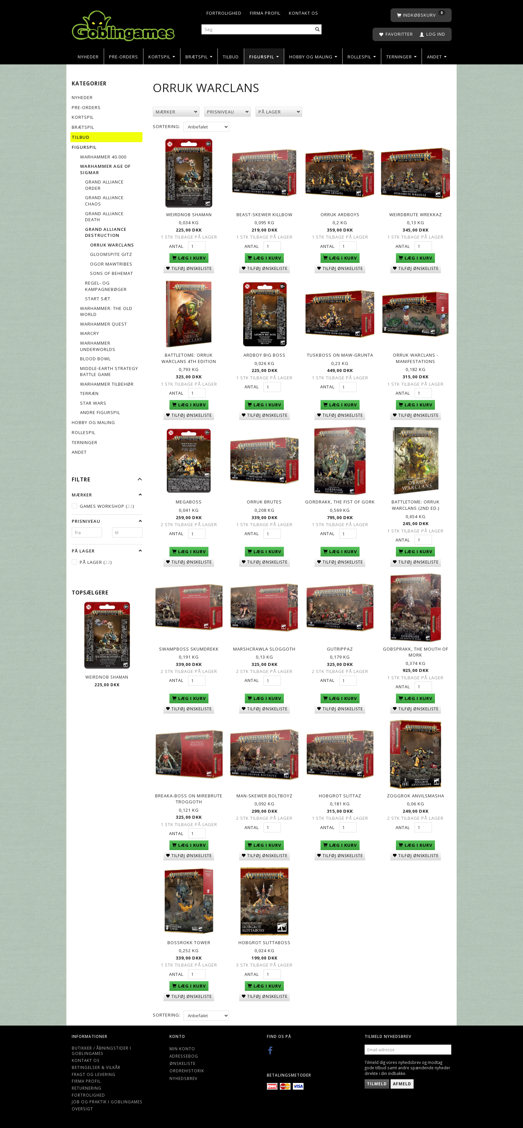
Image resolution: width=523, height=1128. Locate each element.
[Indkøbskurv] (421, 15)
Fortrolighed (223, 13)
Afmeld (402, 1081)
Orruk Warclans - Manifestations (415, 357)
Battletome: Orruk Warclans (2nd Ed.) (416, 504)
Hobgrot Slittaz (340, 794)
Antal (177, 246)
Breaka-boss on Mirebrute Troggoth (188, 797)
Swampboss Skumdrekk (189, 647)
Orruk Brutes (264, 501)
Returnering (86, 1085)
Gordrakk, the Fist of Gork (340, 501)
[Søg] (317, 29)
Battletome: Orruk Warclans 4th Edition (188, 357)
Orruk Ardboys (340, 214)
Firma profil (265, 13)
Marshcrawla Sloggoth (264, 647)
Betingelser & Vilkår (96, 1065)
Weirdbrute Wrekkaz (415, 214)
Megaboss (189, 501)
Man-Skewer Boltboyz (264, 794)
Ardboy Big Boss (264, 354)
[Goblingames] (123, 24)
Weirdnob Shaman (106, 677)
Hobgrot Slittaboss (264, 940)
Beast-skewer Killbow (264, 214)
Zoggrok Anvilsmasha (415, 794)
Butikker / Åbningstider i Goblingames (101, 1048)
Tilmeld (377, 1081)
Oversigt (82, 1106)
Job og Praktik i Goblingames (107, 1099)
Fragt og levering (93, 1072)
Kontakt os (303, 13)
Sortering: (166, 126)
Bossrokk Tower (188, 940)
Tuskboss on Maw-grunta (340, 354)
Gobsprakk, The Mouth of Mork (415, 650)
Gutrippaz (340, 647)
